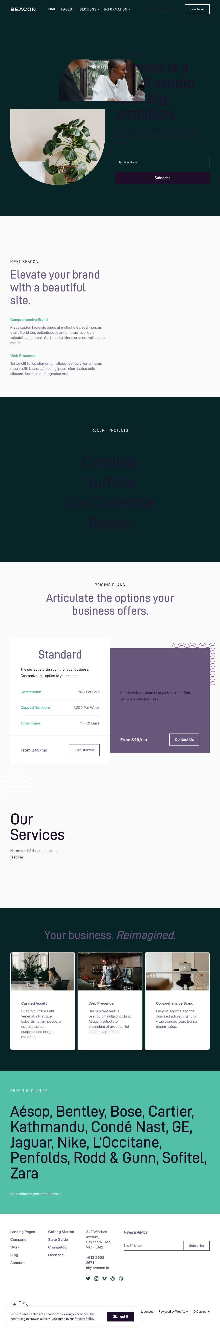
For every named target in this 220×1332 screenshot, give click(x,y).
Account (17, 1263)
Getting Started (61, 1232)
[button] (68, 9)
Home (51, 9)
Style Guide (58, 1239)
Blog (14, 1255)
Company (18, 1239)
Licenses (55, 1255)
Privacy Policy (84, 1319)
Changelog (57, 1247)
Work (14, 1247)
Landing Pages (22, 1232)
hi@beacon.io (97, 1268)
